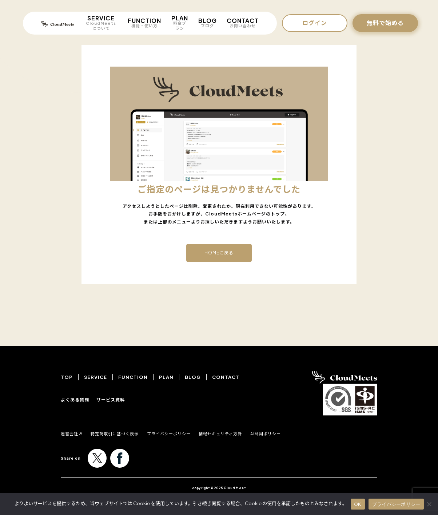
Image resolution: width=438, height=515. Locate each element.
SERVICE (101, 22)
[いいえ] (429, 504)
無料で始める (385, 23)
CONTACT (243, 22)
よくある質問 (76, 400)
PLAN (179, 22)
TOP (67, 377)
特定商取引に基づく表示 (125, 433)
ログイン (314, 23)
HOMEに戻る (219, 252)
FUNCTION (144, 22)
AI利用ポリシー (307, 433)
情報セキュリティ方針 (253, 433)
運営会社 (72, 433)
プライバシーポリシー (190, 433)
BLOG (207, 22)
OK (357, 504)
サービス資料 (114, 400)
